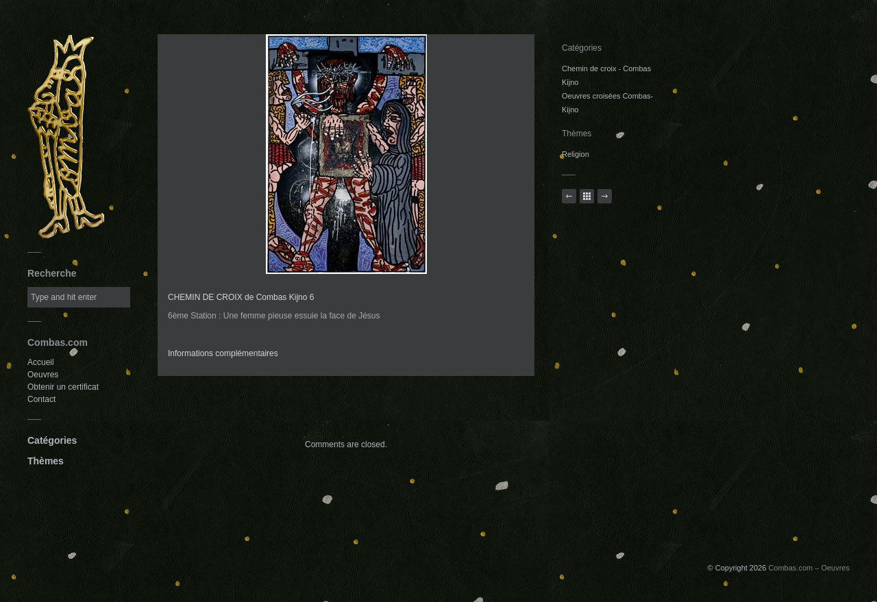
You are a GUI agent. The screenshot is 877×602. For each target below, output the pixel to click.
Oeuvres (42, 374)
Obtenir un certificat (63, 387)
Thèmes (45, 460)
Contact (41, 399)
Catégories (52, 440)
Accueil (40, 362)
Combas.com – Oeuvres (809, 568)
